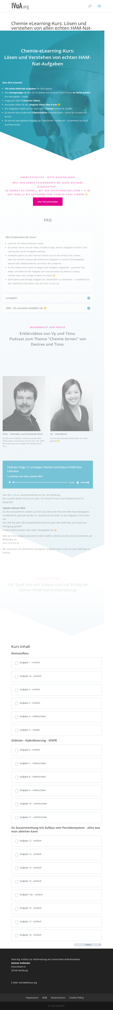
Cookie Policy (76, 997)
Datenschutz (58, 997)
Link (14, 512)
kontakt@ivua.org (28, 982)
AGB (44, 997)
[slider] (41, 499)
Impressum (32, 997)
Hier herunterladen (48, 201)
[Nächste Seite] (100, 945)
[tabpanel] (56, 330)
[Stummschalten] (77, 499)
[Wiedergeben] (9, 499)
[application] (47, 499)
